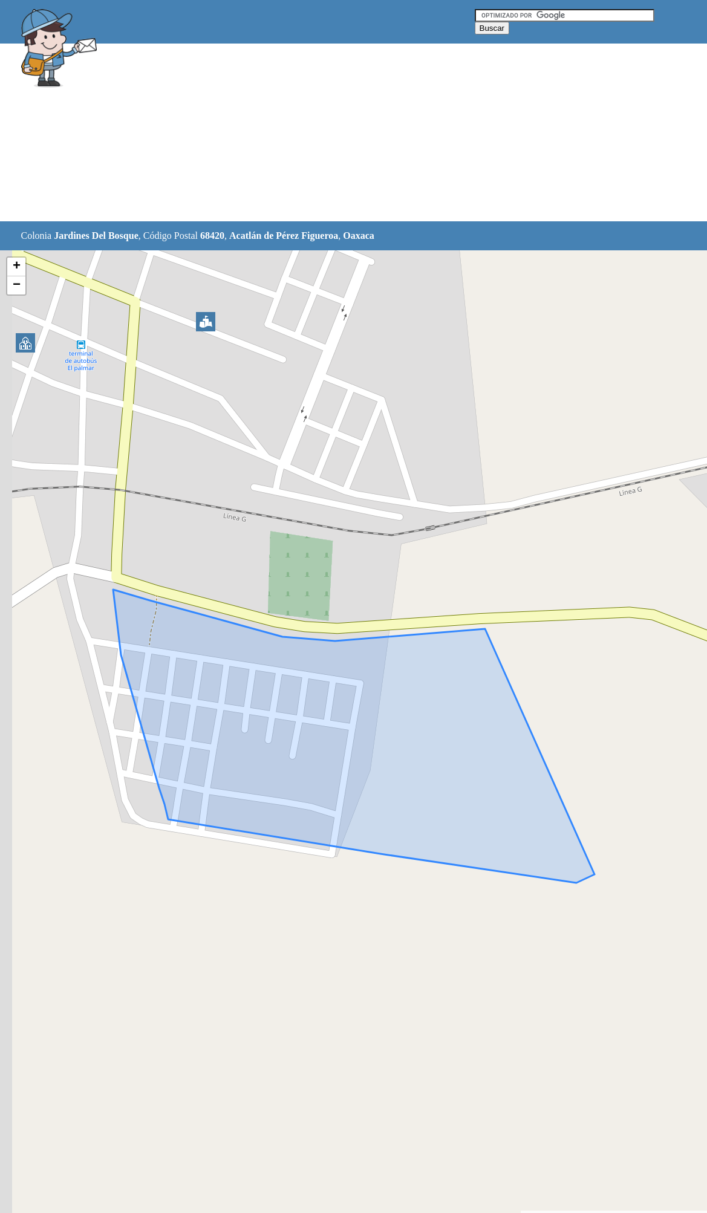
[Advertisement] (323, 133)
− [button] (17, 285)
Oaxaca (358, 235)
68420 (212, 235)
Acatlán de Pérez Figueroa (283, 235)
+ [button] (17, 267)
